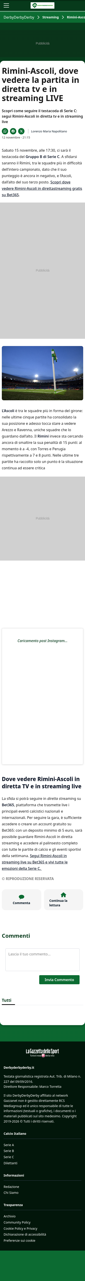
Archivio (10, 1216)
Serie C (9, 1157)
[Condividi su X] (21, 131)
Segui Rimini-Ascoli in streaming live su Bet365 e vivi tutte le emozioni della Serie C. (35, 862)
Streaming (50, 17)
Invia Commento (59, 979)
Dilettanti (10, 1163)
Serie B (9, 1151)
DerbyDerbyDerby (19, 17)
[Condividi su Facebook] (13, 131)
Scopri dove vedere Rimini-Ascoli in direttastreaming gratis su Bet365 (42, 188)
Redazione (11, 1187)
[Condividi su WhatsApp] (5, 131)
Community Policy (17, 1222)
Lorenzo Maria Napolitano (49, 131)
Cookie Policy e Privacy (20, 1228)
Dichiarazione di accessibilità (25, 1234)
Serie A (9, 1145)
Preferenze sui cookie (19, 1240)
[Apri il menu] (6, 5)
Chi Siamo (11, 1192)
